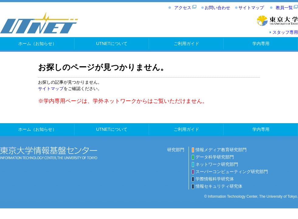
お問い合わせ (217, 7)
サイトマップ (251, 7)
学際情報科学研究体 (215, 178)
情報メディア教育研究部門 (221, 149)
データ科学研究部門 (215, 157)
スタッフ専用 (285, 32)
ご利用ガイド (186, 43)
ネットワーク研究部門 (217, 164)
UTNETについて (111, 43)
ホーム (37, 43)
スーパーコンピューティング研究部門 (232, 171)
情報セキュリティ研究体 (219, 186)
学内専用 (260, 43)
